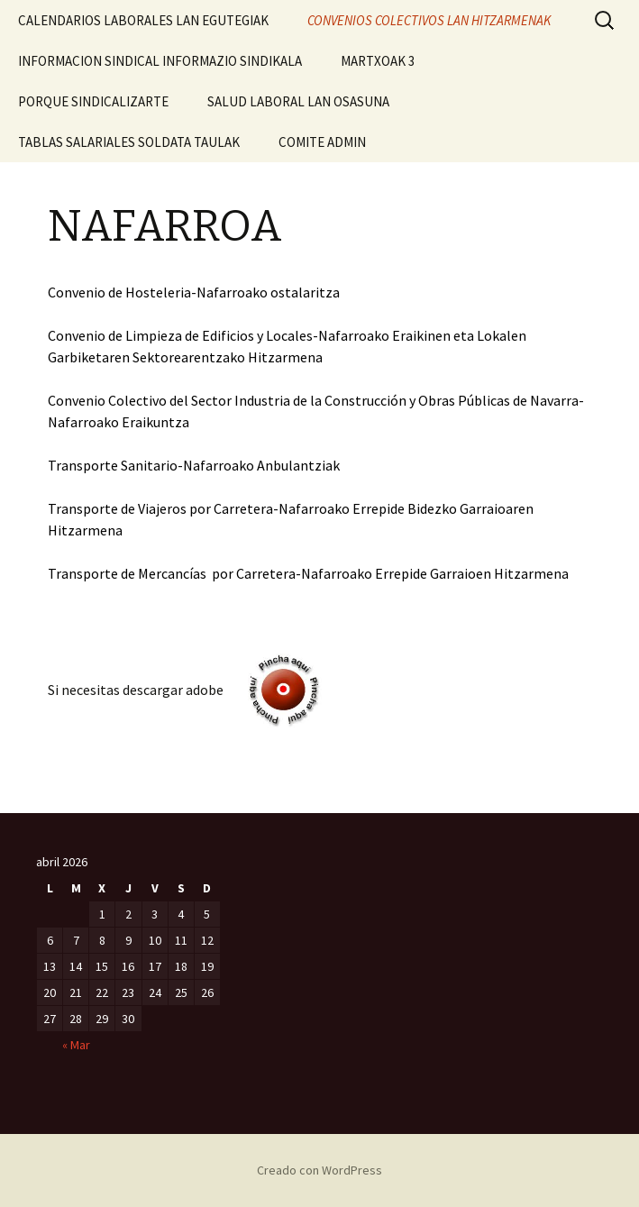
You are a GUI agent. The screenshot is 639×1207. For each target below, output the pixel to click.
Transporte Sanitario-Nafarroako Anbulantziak (194, 465)
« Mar (76, 1045)
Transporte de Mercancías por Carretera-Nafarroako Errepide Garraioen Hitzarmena (308, 573)
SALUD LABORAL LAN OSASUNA (298, 101)
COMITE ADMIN (322, 142)
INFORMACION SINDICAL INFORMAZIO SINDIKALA (160, 60)
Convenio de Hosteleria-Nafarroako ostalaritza (194, 292)
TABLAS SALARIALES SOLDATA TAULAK (129, 142)
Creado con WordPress (319, 1170)
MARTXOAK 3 (378, 60)
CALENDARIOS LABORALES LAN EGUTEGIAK (143, 20)
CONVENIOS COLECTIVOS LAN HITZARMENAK (429, 20)
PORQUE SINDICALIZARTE (93, 101)
